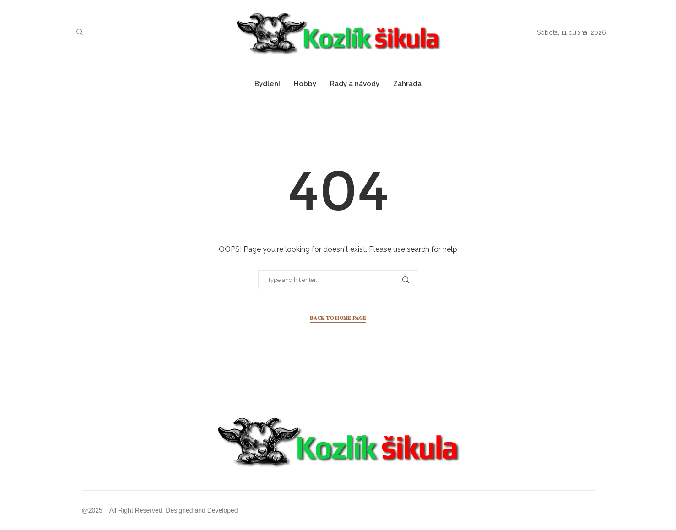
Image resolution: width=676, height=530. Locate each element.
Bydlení (267, 84)
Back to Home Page (338, 318)
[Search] (79, 32)
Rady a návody (354, 84)
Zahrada (407, 84)
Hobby (305, 84)
